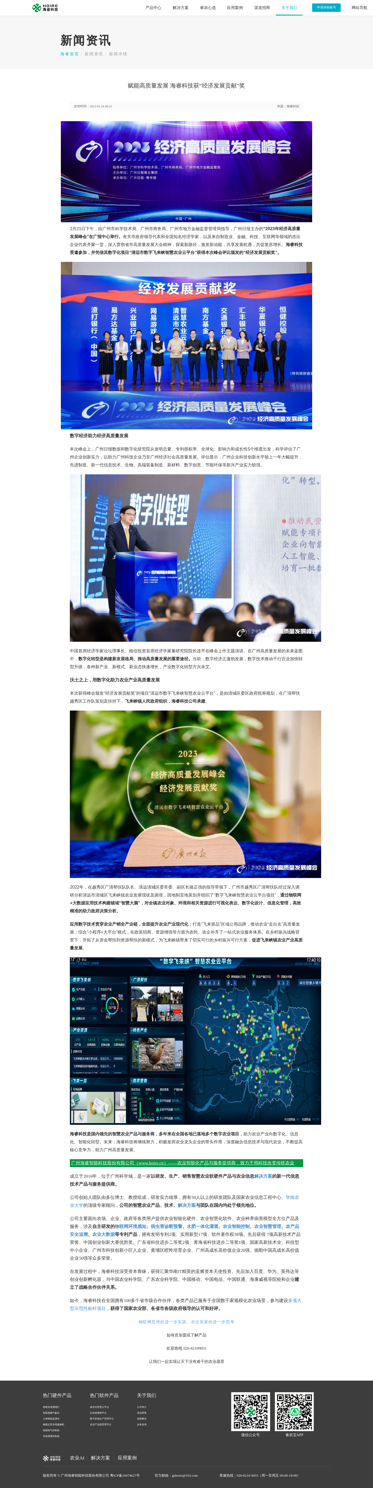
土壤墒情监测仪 (51, 1418)
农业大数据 (103, 1234)
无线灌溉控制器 (51, 1436)
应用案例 (127, 1457)
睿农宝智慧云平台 (99, 1407)
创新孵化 (142, 1418)
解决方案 (263, 1176)
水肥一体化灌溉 (202, 1226)
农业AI (77, 1457)
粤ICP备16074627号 (125, 1475)
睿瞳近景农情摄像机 (53, 1424)
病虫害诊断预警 (166, 1226)
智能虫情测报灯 (51, 1407)
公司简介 (142, 1407)
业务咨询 (142, 1424)
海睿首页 (69, 54)
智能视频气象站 (51, 1413)
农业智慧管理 (267, 1226)
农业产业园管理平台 (100, 1424)
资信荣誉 (142, 1413)
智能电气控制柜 (51, 1430)
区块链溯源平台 (98, 1413)
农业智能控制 (236, 1226)
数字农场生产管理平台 (102, 1418)
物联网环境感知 (130, 1226)
